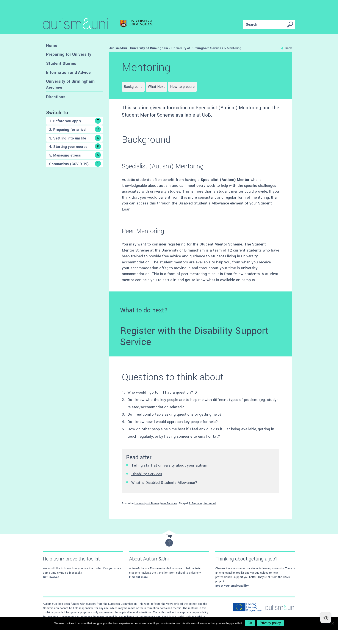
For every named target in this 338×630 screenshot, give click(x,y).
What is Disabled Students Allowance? (164, 482)
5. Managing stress (75, 155)
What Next (156, 86)
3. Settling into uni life (75, 138)
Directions (55, 97)
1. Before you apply (75, 121)
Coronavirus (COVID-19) (75, 164)
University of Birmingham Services (70, 84)
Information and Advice (68, 72)
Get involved (51, 577)
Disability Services (146, 474)
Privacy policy (270, 623)
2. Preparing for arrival (75, 129)
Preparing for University (68, 54)
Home (51, 45)
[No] (332, 623)
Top (169, 540)
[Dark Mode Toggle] (326, 618)
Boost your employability (232, 586)
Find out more (138, 577)
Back (286, 48)
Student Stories (61, 63)
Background (133, 86)
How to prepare (182, 86)
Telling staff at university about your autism (169, 465)
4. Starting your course (75, 146)
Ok (250, 623)
